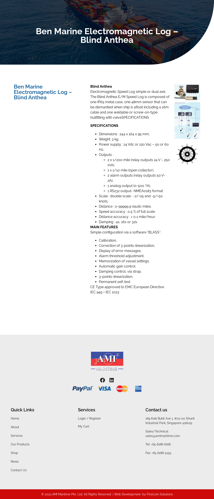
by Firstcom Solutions (157, 494)
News (15, 461)
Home (15, 418)
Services (17, 435)
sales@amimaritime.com (162, 436)
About (15, 427)
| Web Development (127, 494)
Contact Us (19, 470)
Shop (14, 453)
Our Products (20, 444)
